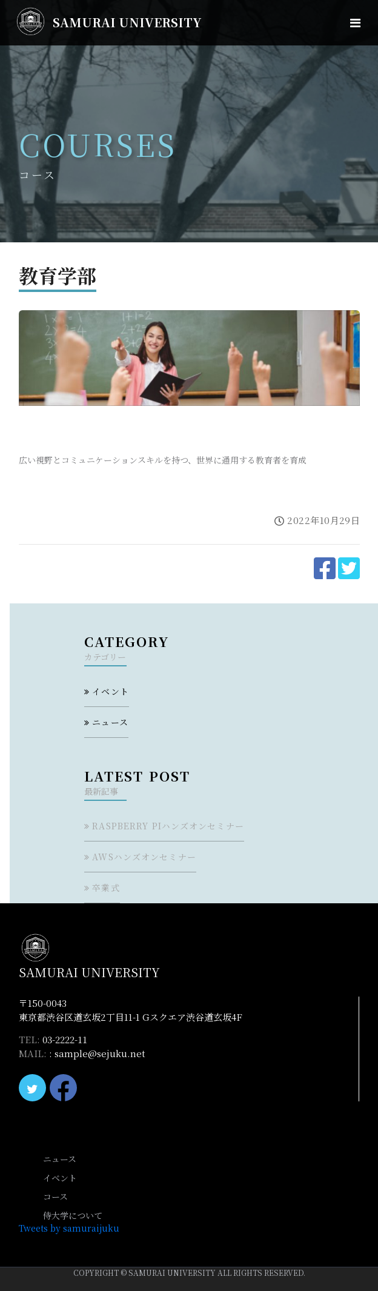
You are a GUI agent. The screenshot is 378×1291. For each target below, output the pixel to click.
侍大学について (72, 1215)
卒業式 (105, 887)
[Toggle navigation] (355, 22)
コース (55, 1196)
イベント (110, 691)
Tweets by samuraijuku (69, 1228)
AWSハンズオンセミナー (144, 857)
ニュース (110, 722)
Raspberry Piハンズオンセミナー (168, 826)
